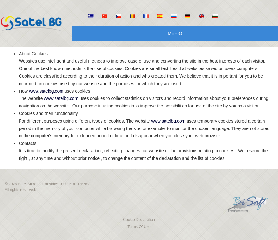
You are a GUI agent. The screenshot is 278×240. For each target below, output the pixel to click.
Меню (175, 33)
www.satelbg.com (46, 91)
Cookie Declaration (139, 219)
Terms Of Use (138, 227)
